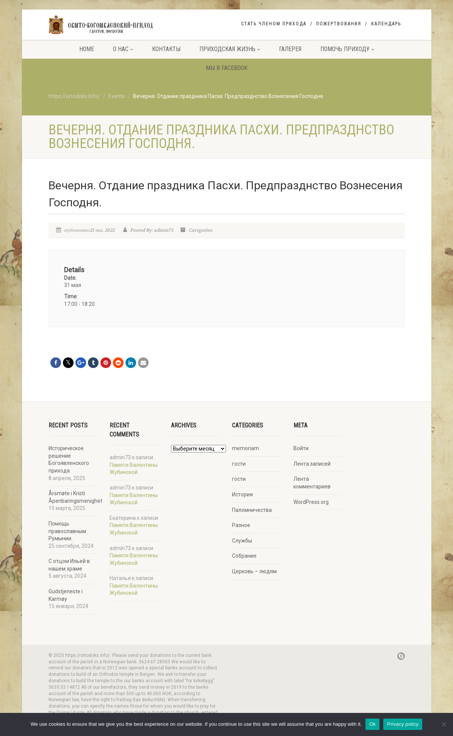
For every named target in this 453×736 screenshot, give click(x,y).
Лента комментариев (312, 483)
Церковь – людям (254, 571)
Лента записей (312, 464)
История (242, 494)
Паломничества (252, 510)
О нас (123, 49)
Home (86, 49)
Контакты (166, 49)
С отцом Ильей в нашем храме (69, 565)
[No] (443, 724)
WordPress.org (311, 502)
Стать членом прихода (273, 24)
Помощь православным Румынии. (67, 531)
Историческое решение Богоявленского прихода (69, 459)
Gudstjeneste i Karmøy (66, 595)
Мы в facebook (227, 68)
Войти (301, 448)
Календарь (386, 24)
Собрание (244, 556)
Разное (241, 525)
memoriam (245, 448)
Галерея (290, 49)
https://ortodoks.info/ (74, 96)
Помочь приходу (347, 49)
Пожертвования (338, 24)
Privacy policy (403, 724)
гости (239, 464)
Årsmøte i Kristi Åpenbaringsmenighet (75, 497)
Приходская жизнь (229, 49)
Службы (242, 541)
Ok (372, 724)
